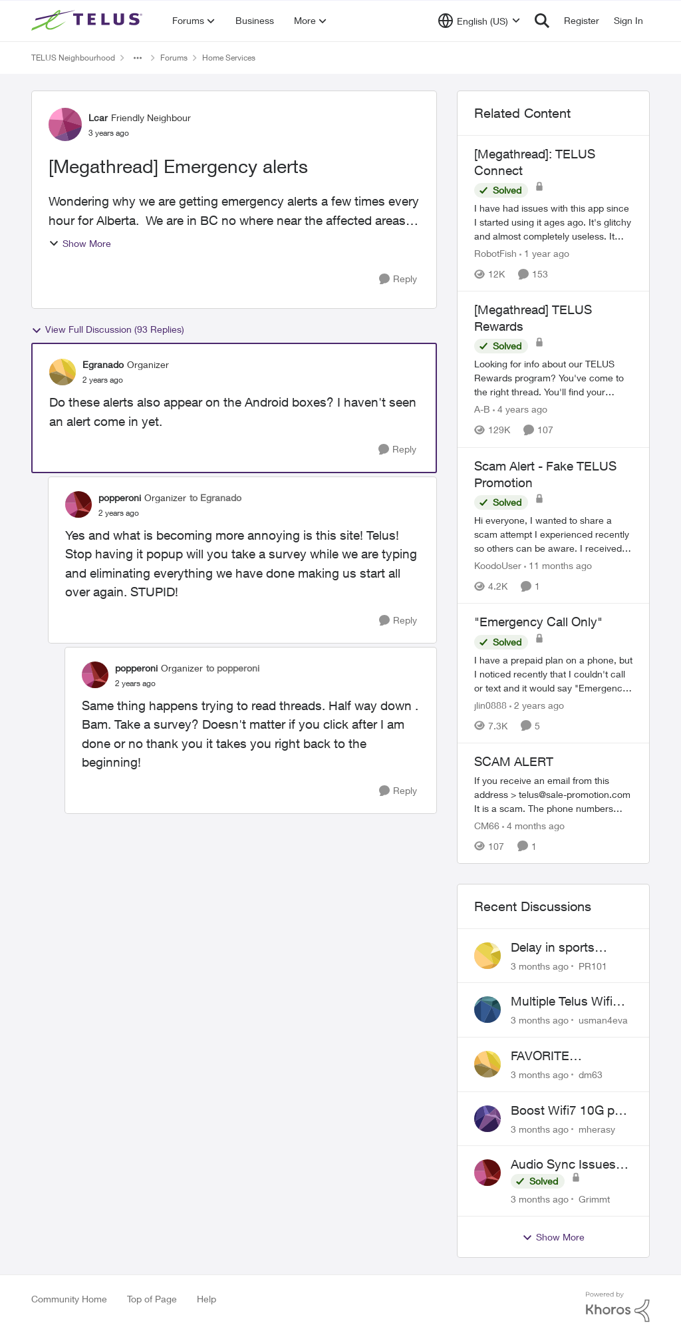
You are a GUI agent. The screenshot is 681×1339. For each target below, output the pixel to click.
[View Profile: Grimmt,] (487, 1172)
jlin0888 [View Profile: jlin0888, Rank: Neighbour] (490, 705)
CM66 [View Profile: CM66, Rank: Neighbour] (486, 825)
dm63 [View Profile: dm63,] (591, 1074)
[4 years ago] (520, 410)
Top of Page (152, 1298)
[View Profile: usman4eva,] (487, 1009)
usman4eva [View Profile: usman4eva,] (603, 1020)
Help (206, 1298)
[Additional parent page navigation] (138, 58)
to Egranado (215, 497)
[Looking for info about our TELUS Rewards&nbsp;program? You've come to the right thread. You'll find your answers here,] (553, 378)
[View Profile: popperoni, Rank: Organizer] (78, 504)
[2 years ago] (536, 705)
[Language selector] (479, 20)
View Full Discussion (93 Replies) (107, 329)
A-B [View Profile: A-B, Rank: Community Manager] (482, 409)
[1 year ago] (544, 253)
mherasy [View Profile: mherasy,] (597, 1128)
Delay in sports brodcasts (553, 948)
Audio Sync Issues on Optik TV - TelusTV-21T (563, 1165)
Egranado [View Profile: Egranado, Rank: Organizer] (103, 364)
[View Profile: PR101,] (487, 955)
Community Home (69, 1298)
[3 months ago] (540, 965)
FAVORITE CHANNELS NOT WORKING (560, 1056)
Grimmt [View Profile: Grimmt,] (594, 1199)
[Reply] (398, 279)
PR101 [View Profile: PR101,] (593, 965)
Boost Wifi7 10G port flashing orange (570, 1111)
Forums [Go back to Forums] (174, 58)
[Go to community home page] (88, 20)
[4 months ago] (533, 826)
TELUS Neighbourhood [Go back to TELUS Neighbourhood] (73, 58)
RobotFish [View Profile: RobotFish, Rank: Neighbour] (495, 253)
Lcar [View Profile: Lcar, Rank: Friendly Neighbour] (98, 117)
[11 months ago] (558, 565)
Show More (80, 243)
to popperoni (232, 667)
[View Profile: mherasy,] (487, 1118)
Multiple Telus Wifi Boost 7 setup (562, 1002)
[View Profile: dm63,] (487, 1064)
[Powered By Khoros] (618, 1307)
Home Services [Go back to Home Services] (228, 58)
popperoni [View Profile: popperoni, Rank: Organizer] (119, 497)
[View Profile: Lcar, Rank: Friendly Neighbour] (65, 124)
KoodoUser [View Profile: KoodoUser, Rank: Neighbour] (497, 565)
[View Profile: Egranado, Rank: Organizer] (62, 372)
